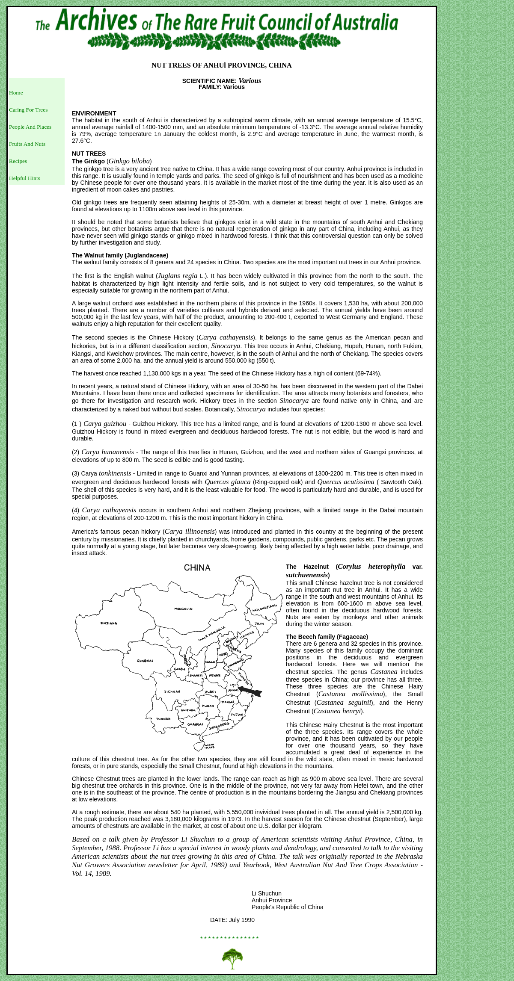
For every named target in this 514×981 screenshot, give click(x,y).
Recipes (18, 161)
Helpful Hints (24, 178)
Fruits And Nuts (27, 144)
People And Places (30, 127)
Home (16, 92)
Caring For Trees (28, 109)
